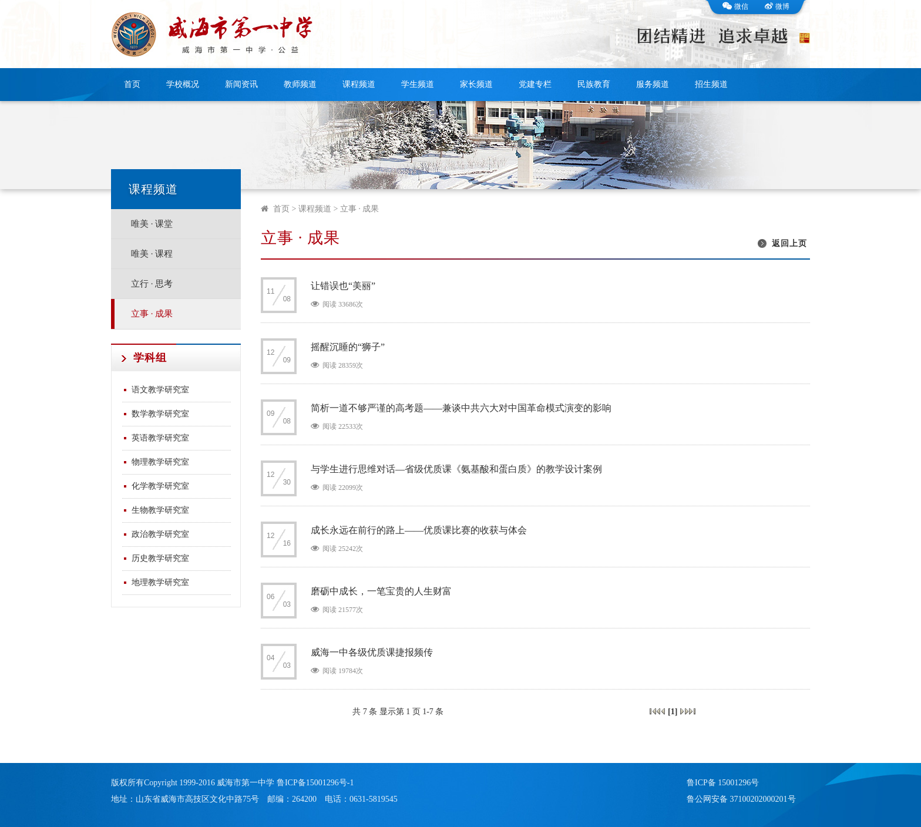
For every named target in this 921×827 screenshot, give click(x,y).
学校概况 (182, 84)
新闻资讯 (241, 84)
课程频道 (358, 84)
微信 (735, 6)
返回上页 (789, 243)
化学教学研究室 (160, 486)
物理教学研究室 (160, 462)
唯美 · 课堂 (152, 223)
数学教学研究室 (160, 413)
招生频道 (711, 84)
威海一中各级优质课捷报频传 (372, 652)
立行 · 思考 (152, 283)
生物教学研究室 (160, 510)
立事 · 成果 (152, 313)
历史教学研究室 (160, 558)
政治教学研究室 (160, 534)
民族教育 (593, 84)
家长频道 (476, 84)
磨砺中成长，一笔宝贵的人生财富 (381, 591)
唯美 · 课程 (152, 253)
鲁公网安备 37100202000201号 (741, 799)
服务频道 (652, 84)
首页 (132, 84)
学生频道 (417, 84)
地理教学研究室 (160, 582)
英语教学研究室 (160, 437)
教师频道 (300, 84)
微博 (777, 6)
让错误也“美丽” (343, 286)
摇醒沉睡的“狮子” (348, 347)
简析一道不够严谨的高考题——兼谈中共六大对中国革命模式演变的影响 (461, 408)
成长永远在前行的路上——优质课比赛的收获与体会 (419, 530)
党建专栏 (535, 84)
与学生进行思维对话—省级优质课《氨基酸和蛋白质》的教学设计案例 (456, 469)
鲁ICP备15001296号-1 (315, 782)
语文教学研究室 (160, 389)
